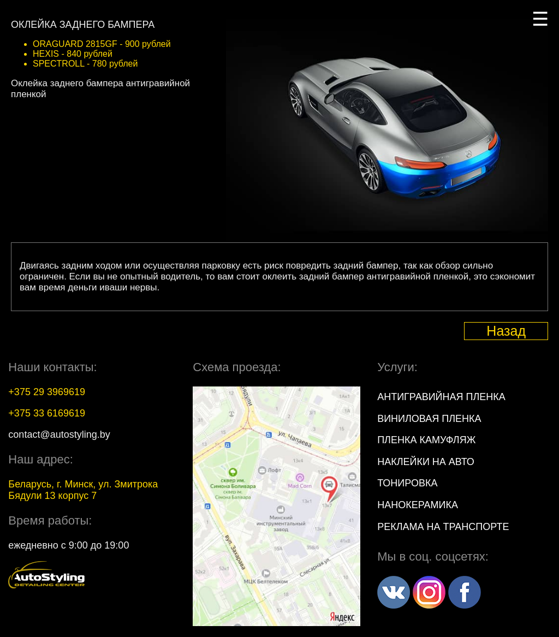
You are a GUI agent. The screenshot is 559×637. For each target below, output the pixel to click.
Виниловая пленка (429, 418)
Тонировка (407, 483)
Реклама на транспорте (443, 526)
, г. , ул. (83, 490)
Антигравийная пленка (441, 396)
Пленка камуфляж (426, 439)
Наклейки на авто (425, 461)
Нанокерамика (417, 504)
